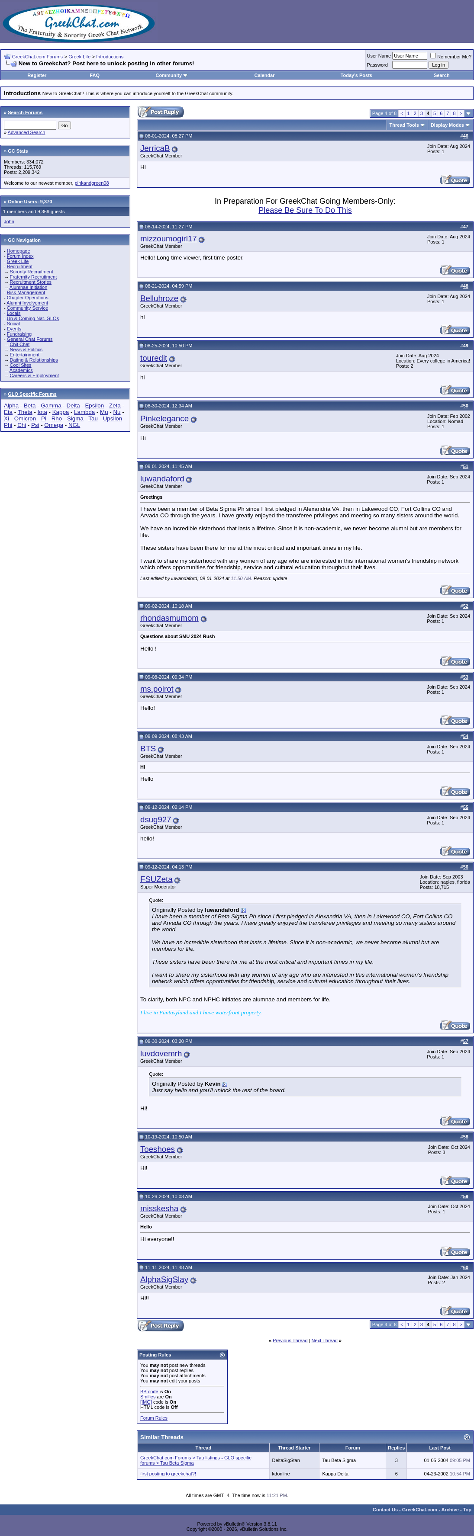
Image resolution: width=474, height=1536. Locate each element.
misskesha (159, 1208)
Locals (14, 313)
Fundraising (19, 334)
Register (36, 75)
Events (14, 328)
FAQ (95, 75)
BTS (148, 748)
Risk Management (26, 292)
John (9, 221)
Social (13, 323)
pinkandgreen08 (92, 183)
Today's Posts (356, 75)
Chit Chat (19, 344)
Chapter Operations (27, 297)
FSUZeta (156, 879)
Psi (35, 425)
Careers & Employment (34, 375)
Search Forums (25, 112)
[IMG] (146, 1402)
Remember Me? (450, 56)
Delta (73, 405)
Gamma (51, 405)
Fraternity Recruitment (33, 276)
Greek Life (79, 56)
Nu (116, 412)
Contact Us (385, 1509)
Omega (53, 425)
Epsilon (94, 405)
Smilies (147, 1396)
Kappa (60, 412)
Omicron (25, 418)
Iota (42, 412)
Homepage (18, 250)
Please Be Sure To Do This (304, 210)
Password (377, 64)
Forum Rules (154, 1418)
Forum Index (20, 256)
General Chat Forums (30, 339)
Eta (8, 412)
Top (467, 1509)
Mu (104, 412)
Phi (8, 425)
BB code (149, 1391)
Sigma (75, 418)
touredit (153, 357)
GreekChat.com (419, 1509)
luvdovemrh (161, 1053)
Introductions (109, 56)
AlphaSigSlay (164, 1279)
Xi (6, 418)
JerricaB (155, 148)
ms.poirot (157, 688)
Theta (25, 412)
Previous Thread (290, 1340)
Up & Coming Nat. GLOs (33, 318)
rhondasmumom (169, 617)
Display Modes (447, 125)
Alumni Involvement (27, 302)
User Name (379, 55)
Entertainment (24, 354)
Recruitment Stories (31, 282)
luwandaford (162, 478)
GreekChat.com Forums (37, 56)
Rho (57, 418)
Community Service (27, 308)
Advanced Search (26, 132)
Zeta (115, 405)
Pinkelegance (164, 418)
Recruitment (19, 266)
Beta (29, 405)
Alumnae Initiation (28, 287)
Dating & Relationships (34, 359)
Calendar (264, 75)
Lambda (84, 412)
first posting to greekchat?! (168, 1473)
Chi (21, 425)
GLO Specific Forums (32, 394)
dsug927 (155, 819)
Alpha (11, 405)
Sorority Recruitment (31, 271)
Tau (93, 418)
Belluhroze (159, 298)
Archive (450, 1509)
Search (442, 75)
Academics (21, 370)
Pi (43, 418)
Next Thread (325, 1340)
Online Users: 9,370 (30, 201)
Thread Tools (404, 125)
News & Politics (26, 349)
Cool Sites (20, 365)
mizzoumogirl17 (168, 238)
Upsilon (112, 418)
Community (172, 75)
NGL (74, 425)
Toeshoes (157, 1149)
